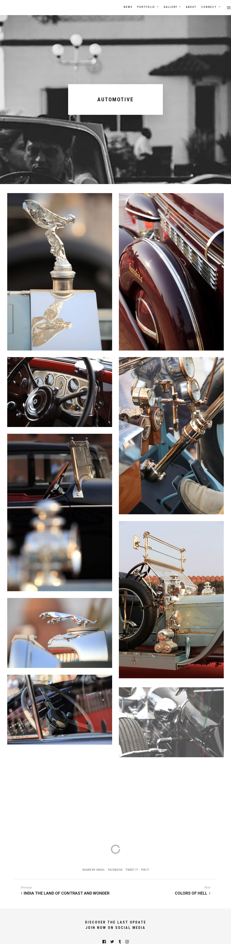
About (191, 7)
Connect (209, 7)
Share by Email (93, 869)
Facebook (115, 869)
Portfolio (146, 7)
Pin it (145, 869)
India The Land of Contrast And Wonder (65, 893)
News (128, 7)
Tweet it (131, 869)
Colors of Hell (192, 893)
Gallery (170, 7)
